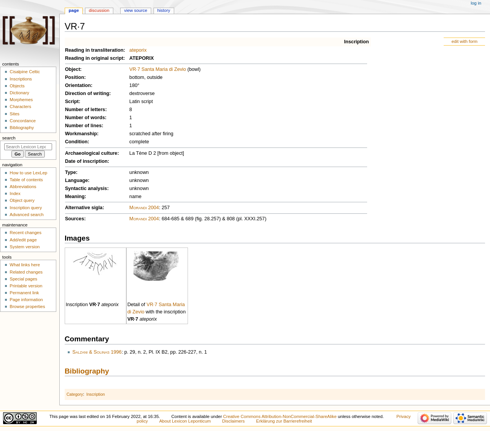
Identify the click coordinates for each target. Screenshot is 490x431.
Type (70, 172)
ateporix (138, 50)
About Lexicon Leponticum (185, 421)
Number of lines (83, 125)
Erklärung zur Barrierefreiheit (284, 421)
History (163, 10)
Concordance (23, 120)
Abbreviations (23, 186)
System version (24, 246)
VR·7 (94, 304)
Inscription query (26, 207)
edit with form (464, 41)
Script (72, 101)
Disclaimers (233, 421)
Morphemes (21, 99)
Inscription (356, 41)
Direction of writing (87, 93)
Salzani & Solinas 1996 (97, 352)
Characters (20, 106)
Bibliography (87, 371)
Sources (74, 218)
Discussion (99, 10)
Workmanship (81, 133)
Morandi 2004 (144, 207)
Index (15, 193)
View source (135, 10)
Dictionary (19, 92)
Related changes (26, 272)
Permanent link (24, 292)
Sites (14, 113)
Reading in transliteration (94, 50)
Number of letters (85, 109)
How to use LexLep (28, 172)
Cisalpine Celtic (25, 71)
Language (76, 180)
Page (74, 10)
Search (9, 138)
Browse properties (27, 306)
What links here (25, 264)
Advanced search (27, 214)
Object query (22, 200)
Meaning (75, 196)
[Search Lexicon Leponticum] (28, 146)
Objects (17, 86)
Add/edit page (23, 240)
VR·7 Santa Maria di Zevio (157, 69)
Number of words (85, 117)
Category (75, 394)
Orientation (78, 85)
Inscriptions (21, 79)
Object (72, 69)
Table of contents (26, 179)
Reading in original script (94, 58)
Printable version (26, 286)
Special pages (23, 279)
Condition (76, 141)
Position (74, 77)
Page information (26, 299)
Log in (476, 3)
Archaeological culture (91, 153)
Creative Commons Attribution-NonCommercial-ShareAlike (279, 416)
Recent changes (25, 232)
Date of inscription (86, 161)
